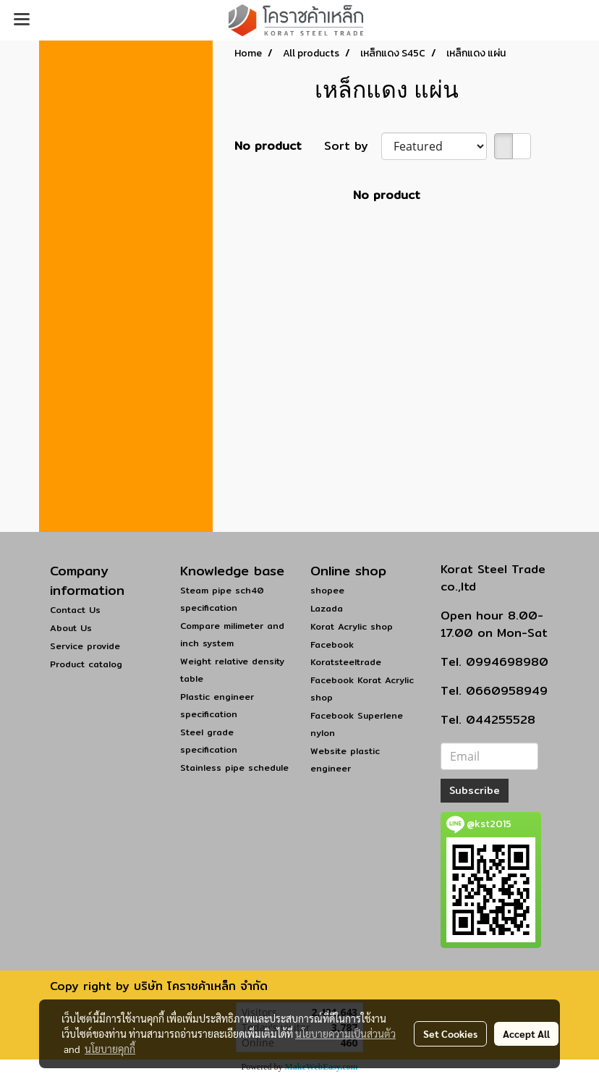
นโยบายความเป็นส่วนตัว (345, 1033)
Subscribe (474, 790)
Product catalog (86, 664)
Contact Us (75, 610)
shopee (327, 590)
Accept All (526, 1033)
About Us (71, 628)
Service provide (85, 646)
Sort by (352, 146)
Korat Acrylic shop (351, 626)
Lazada (326, 608)
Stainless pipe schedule (234, 767)
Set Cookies (450, 1033)
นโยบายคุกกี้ (110, 1048)
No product (268, 146)
